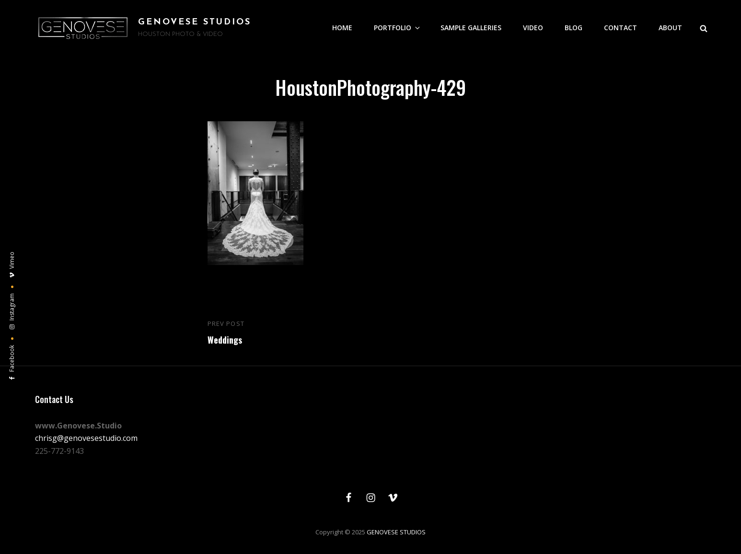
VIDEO (533, 27)
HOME (342, 27)
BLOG (573, 27)
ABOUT (670, 27)
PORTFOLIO (397, 27)
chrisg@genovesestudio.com (86, 438)
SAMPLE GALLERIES (470, 27)
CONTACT (620, 27)
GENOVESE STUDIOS (194, 22)
